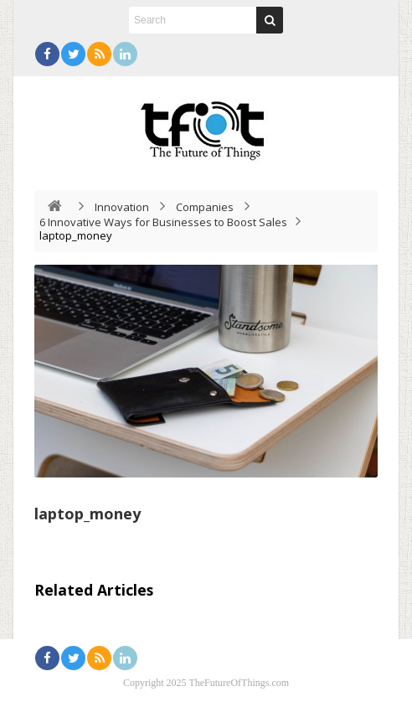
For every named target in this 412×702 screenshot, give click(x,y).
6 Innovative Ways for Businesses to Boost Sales (163, 222)
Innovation (122, 206)
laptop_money (87, 513)
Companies (205, 206)
